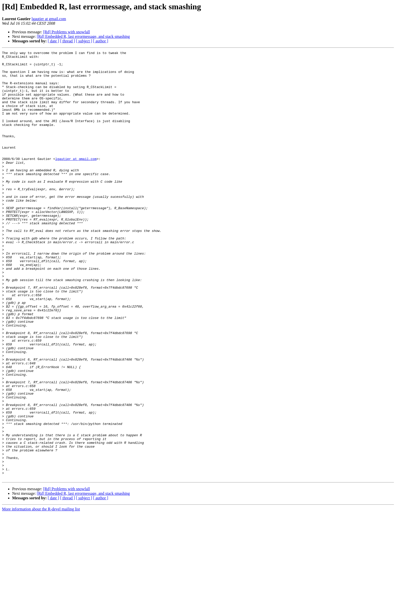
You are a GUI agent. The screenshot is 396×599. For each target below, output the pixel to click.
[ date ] (53, 41)
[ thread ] (67, 41)
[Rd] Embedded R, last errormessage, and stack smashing (83, 36)
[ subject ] (84, 41)
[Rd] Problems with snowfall (66, 32)
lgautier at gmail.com (49, 19)
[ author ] (100, 41)
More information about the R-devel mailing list (41, 594)
